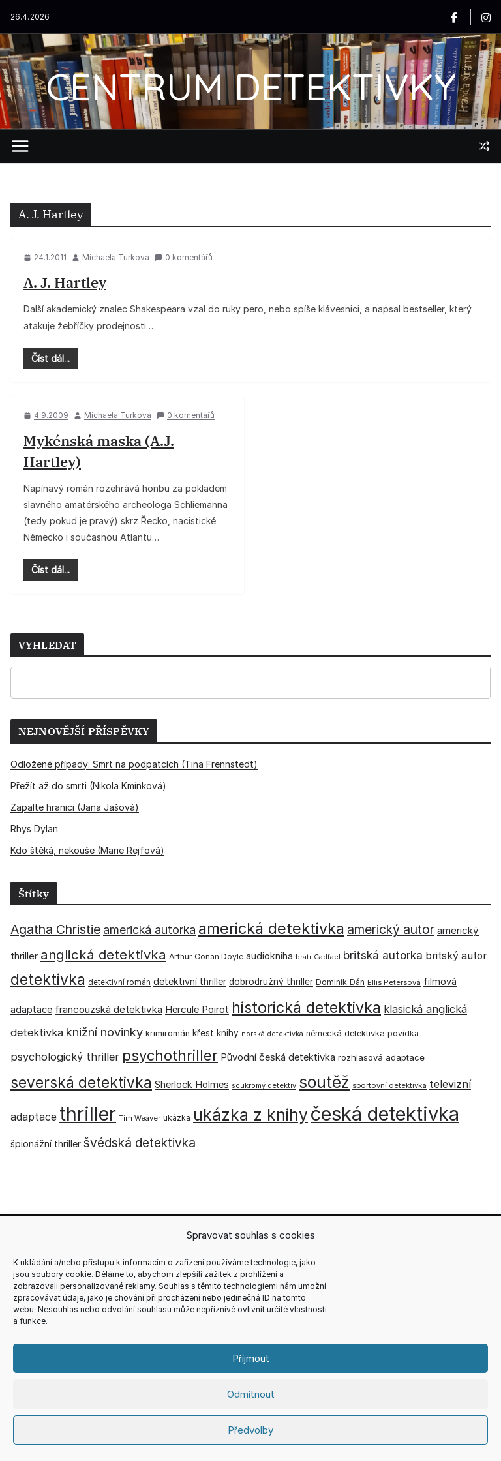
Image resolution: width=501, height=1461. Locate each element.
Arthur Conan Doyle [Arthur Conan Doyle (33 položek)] (206, 956)
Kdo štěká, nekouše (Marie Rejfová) (87, 850)
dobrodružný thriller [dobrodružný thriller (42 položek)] (271, 981)
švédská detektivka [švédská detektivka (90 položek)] (140, 1143)
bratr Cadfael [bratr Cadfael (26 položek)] (318, 957)
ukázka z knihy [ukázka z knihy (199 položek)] (250, 1114)
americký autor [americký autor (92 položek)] (390, 929)
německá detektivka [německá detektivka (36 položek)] (345, 1033)
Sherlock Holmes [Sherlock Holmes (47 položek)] (192, 1085)
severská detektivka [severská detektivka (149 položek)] (81, 1082)
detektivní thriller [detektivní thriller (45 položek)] (189, 981)
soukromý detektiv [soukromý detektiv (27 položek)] (264, 1085)
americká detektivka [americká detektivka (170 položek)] (271, 928)
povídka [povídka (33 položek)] (403, 1033)
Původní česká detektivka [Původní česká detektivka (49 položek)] (277, 1057)
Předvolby (250, 1430)
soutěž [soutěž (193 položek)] (324, 1082)
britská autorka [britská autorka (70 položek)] (383, 955)
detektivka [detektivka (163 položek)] (47, 980)
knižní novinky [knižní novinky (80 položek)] (104, 1032)
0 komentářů (184, 257)
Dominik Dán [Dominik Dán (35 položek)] (340, 982)
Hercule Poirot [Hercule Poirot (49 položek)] (197, 1009)
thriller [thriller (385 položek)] (87, 1113)
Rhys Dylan (34, 828)
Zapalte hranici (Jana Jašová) (74, 807)
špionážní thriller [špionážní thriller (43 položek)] (45, 1143)
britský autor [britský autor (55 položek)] (456, 956)
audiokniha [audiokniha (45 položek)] (269, 955)
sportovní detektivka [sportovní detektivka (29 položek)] (389, 1085)
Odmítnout (251, 1394)
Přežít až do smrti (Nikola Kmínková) (88, 785)
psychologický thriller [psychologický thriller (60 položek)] (64, 1056)
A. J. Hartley (64, 282)
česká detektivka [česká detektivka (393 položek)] (385, 1113)
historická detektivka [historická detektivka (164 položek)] (306, 1007)
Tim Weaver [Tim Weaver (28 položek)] (139, 1117)
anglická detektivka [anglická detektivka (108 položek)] (103, 954)
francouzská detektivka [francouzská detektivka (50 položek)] (108, 1009)
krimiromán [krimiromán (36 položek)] (167, 1033)
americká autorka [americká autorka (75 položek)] (149, 930)
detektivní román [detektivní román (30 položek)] (119, 982)
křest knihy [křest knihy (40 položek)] (215, 1033)
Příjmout (250, 1358)
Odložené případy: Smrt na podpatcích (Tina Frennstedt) (134, 764)
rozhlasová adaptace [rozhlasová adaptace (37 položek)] (381, 1057)
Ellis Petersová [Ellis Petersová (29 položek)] (394, 982)
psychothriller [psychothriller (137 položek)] (170, 1055)
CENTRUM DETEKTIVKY (251, 86)
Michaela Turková (115, 257)
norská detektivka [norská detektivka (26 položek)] (272, 1034)
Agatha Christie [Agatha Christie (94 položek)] (55, 929)
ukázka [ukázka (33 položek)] (176, 1117)
